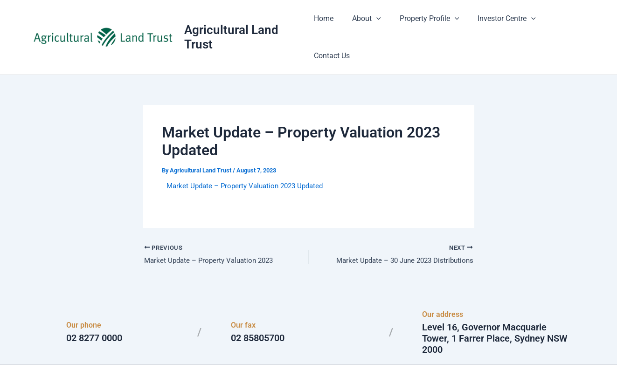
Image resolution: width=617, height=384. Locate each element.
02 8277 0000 (94, 310)
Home (329, 23)
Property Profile (427, 23)
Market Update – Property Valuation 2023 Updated (249, 157)
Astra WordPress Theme (399, 360)
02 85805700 (257, 310)
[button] (378, 23)
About (368, 23)
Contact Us (563, 23)
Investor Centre (501, 23)
